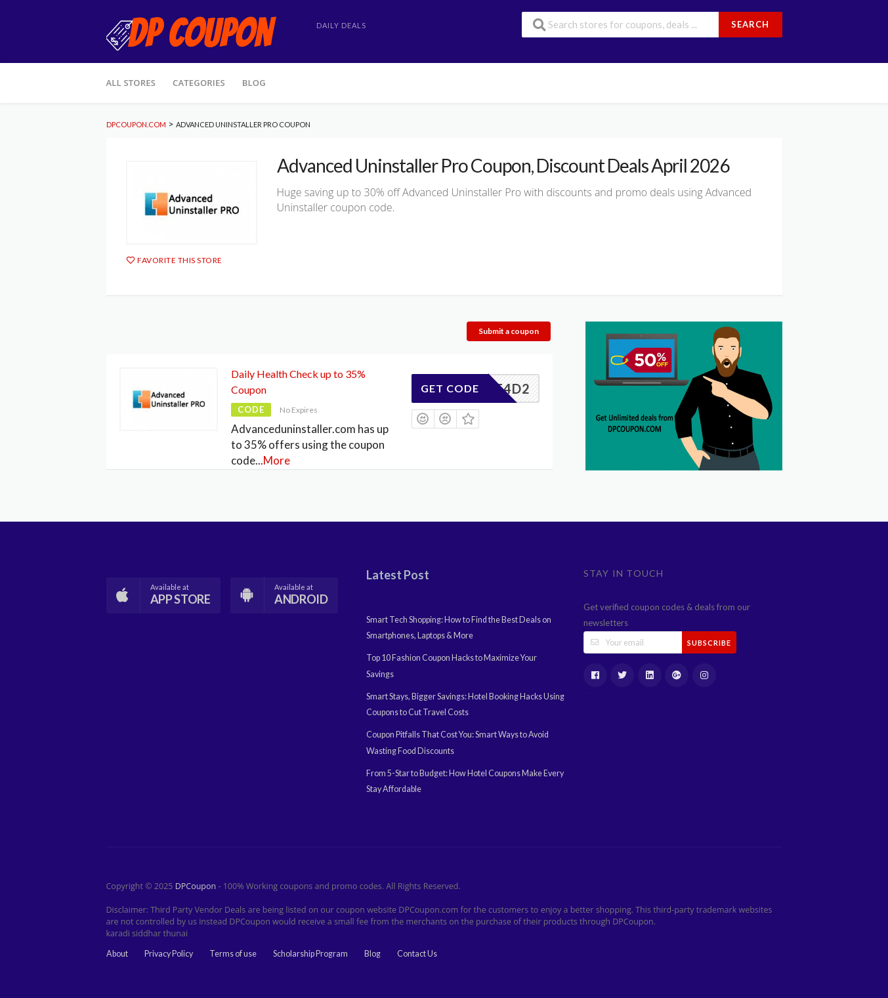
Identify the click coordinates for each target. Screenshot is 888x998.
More (276, 460)
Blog (254, 83)
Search (750, 24)
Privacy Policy (168, 954)
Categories (199, 83)
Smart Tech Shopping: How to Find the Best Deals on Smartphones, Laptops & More (458, 627)
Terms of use (233, 954)
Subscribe (709, 642)
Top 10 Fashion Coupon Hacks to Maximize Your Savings (451, 665)
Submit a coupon (508, 331)
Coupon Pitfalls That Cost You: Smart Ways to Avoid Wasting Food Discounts (457, 742)
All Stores (131, 83)
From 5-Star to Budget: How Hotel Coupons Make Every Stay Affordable (465, 781)
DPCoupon (195, 886)
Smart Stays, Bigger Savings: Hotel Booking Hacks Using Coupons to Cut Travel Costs (465, 704)
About (117, 954)
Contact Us (417, 954)
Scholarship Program (310, 954)
